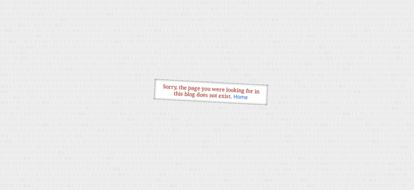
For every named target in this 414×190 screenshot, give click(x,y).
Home (240, 97)
